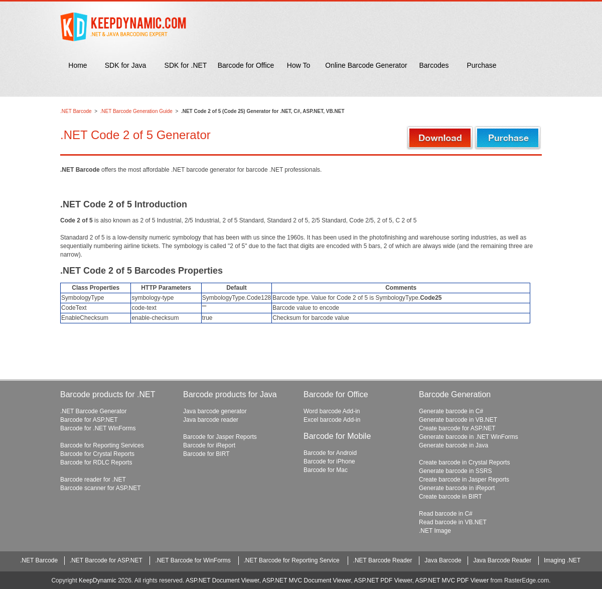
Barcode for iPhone (329, 461)
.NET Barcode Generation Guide (136, 111)
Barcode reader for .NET (93, 479)
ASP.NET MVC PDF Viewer (452, 580)
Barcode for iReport (209, 445)
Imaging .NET (562, 560)
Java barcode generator (215, 411)
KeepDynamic (97, 580)
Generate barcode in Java (453, 445)
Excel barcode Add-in (332, 419)
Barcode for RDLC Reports (96, 462)
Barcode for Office (246, 65)
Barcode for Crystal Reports (97, 453)
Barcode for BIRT (206, 453)
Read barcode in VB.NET (453, 522)
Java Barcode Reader (502, 560)
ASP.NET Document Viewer (222, 580)
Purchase (481, 65)
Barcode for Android (330, 452)
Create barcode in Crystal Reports (464, 462)
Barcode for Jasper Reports (220, 436)
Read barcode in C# (446, 513)
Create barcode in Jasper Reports (464, 479)
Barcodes (433, 65)
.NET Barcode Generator (93, 411)
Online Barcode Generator (366, 65)
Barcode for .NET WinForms (97, 428)
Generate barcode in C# (451, 411)
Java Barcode (442, 560)
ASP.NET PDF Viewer (383, 580)
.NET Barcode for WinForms (192, 560)
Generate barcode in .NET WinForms (468, 436)
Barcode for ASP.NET (89, 419)
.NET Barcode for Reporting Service (292, 560)
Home (77, 65)
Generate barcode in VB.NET (458, 419)
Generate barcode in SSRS (455, 471)
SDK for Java (125, 65)
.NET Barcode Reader (382, 560)
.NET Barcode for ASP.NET (106, 560)
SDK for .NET (186, 65)
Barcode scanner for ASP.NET (100, 488)
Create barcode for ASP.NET (457, 428)
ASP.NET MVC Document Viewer (306, 580)
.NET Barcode (76, 111)
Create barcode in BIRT (450, 496)
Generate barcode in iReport (457, 488)
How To (298, 65)
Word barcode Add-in (332, 411)
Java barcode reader (210, 419)
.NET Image (435, 530)
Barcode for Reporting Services (102, 445)
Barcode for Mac (326, 470)
